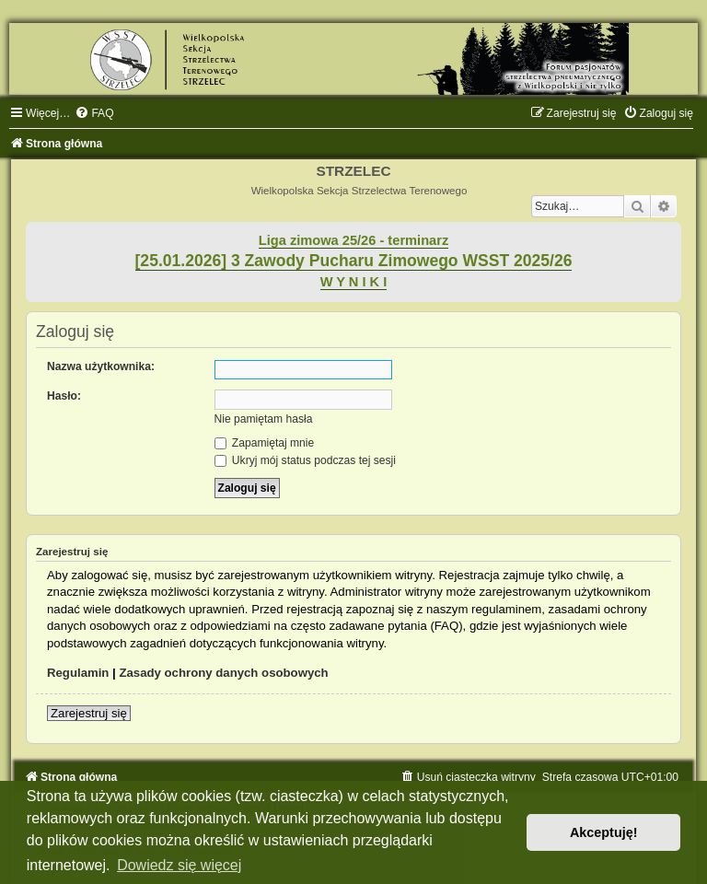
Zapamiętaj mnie (264, 442)
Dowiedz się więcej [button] (179, 865)
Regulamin (78, 673)
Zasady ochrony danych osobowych (223, 673)
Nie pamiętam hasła (263, 419)
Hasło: (64, 396)
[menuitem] (94, 113)
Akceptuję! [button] (604, 832)
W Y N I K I (354, 281)
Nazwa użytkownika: (101, 366)
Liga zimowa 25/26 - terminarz (353, 240)
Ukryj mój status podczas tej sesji (305, 460)
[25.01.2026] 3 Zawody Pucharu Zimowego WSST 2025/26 (354, 260)
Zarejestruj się (89, 713)
